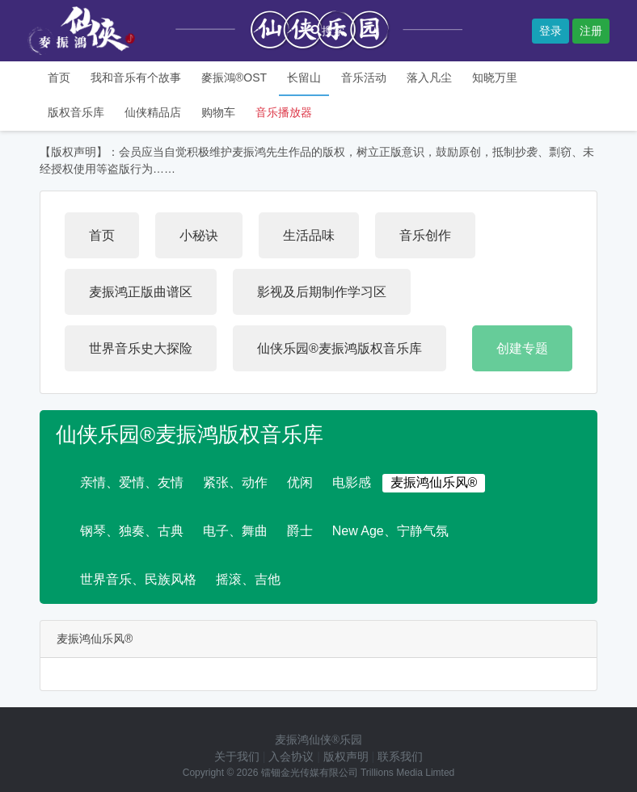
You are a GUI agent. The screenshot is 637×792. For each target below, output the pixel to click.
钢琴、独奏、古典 (132, 531)
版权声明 (346, 756)
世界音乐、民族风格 (138, 579)
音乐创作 (425, 235)
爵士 (300, 531)
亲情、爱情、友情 (132, 482)
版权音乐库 (76, 112)
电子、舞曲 (235, 531)
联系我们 (400, 756)
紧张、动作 (235, 482)
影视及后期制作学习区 (321, 292)
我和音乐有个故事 (136, 77)
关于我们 (236, 756)
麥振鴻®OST (234, 77)
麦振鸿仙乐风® (434, 482)
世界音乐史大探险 (140, 348)
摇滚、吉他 (248, 579)
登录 (550, 30)
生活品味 (309, 235)
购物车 (218, 112)
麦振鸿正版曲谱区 (140, 292)
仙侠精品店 (152, 112)
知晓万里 (494, 77)
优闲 (300, 482)
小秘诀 (198, 235)
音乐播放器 (283, 112)
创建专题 (522, 348)
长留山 (304, 77)
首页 (59, 77)
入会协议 (291, 756)
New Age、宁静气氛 (390, 531)
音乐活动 (363, 77)
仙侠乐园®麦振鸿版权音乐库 (339, 348)
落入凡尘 (429, 77)
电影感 (351, 482)
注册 (591, 30)
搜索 (327, 30)
